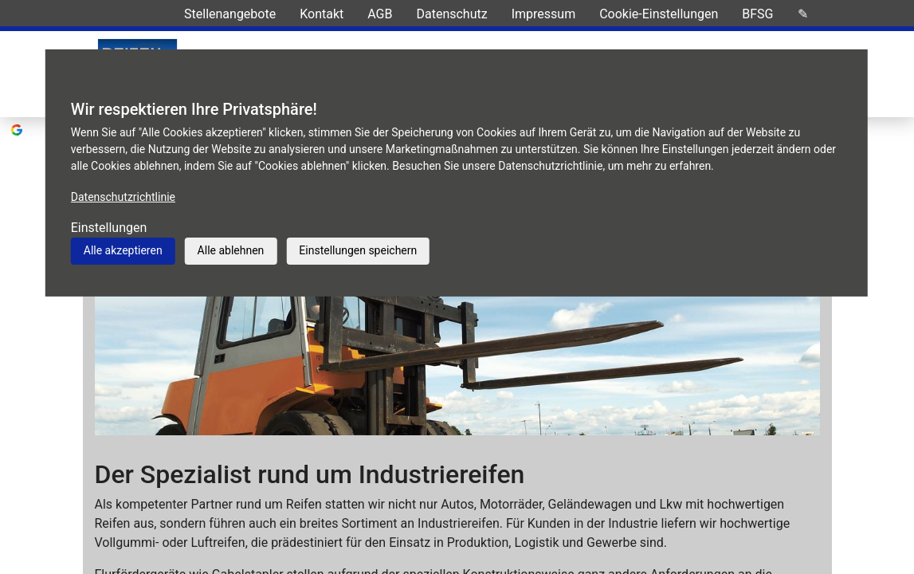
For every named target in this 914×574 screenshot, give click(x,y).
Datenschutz (451, 14)
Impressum (544, 14)
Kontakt (321, 14)
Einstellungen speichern (358, 250)
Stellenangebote (230, 14)
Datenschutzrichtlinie (123, 197)
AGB (379, 14)
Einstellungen (109, 227)
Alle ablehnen (231, 250)
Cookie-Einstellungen (658, 14)
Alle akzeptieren (123, 250)
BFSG (757, 14)
